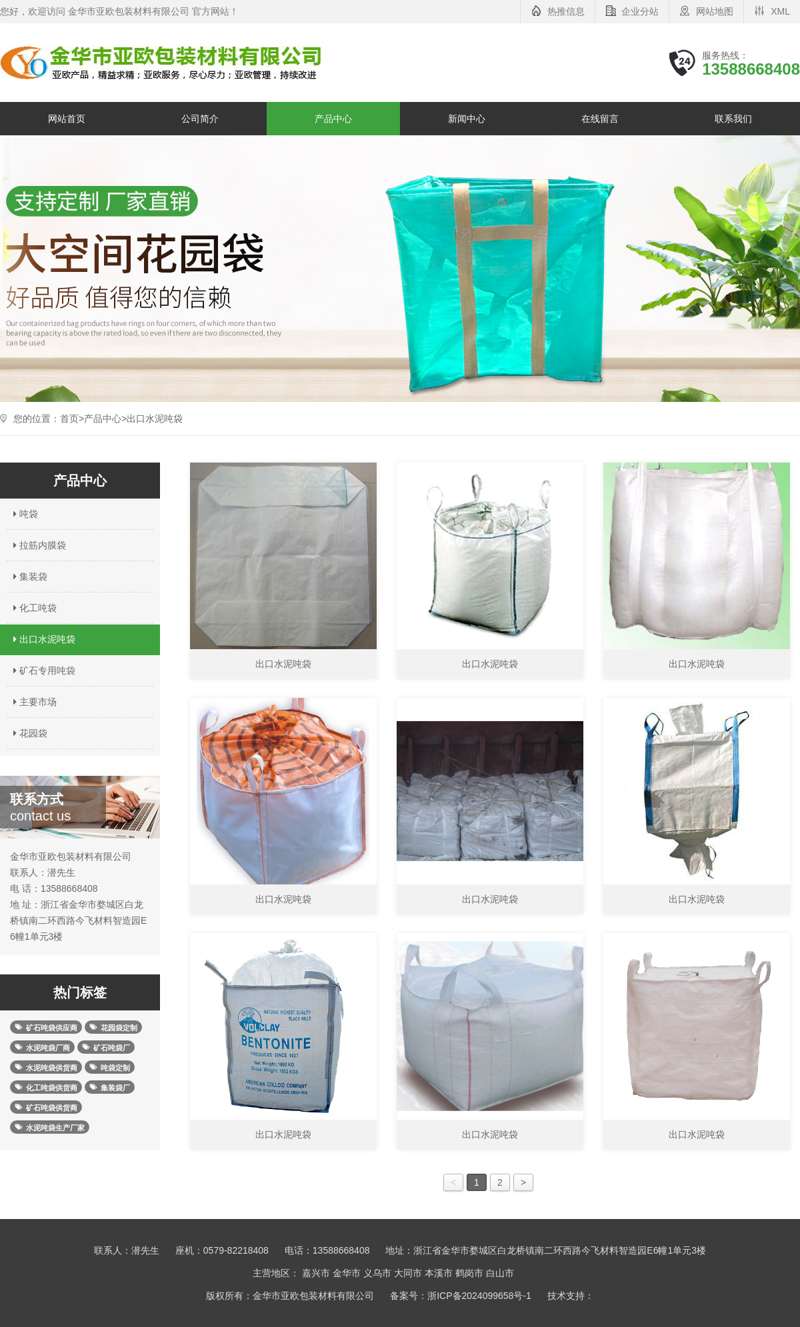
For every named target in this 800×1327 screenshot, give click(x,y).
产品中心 (333, 118)
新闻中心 (466, 118)
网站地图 (714, 11)
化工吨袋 (33, 608)
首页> (72, 418)
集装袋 (28, 576)
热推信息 (566, 11)
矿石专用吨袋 (42, 670)
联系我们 (733, 118)
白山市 (500, 1273)
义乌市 (377, 1273)
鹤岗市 (469, 1273)
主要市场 (33, 701)
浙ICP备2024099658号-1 (479, 1295)
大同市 (408, 1273)
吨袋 (24, 514)
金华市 (347, 1273)
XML (780, 11)
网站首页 (66, 118)
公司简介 (200, 118)
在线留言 (600, 118)
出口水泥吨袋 (155, 418)
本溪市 (439, 1273)
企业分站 (640, 11)
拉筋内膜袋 (38, 545)
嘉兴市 (316, 1273)
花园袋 (28, 733)
